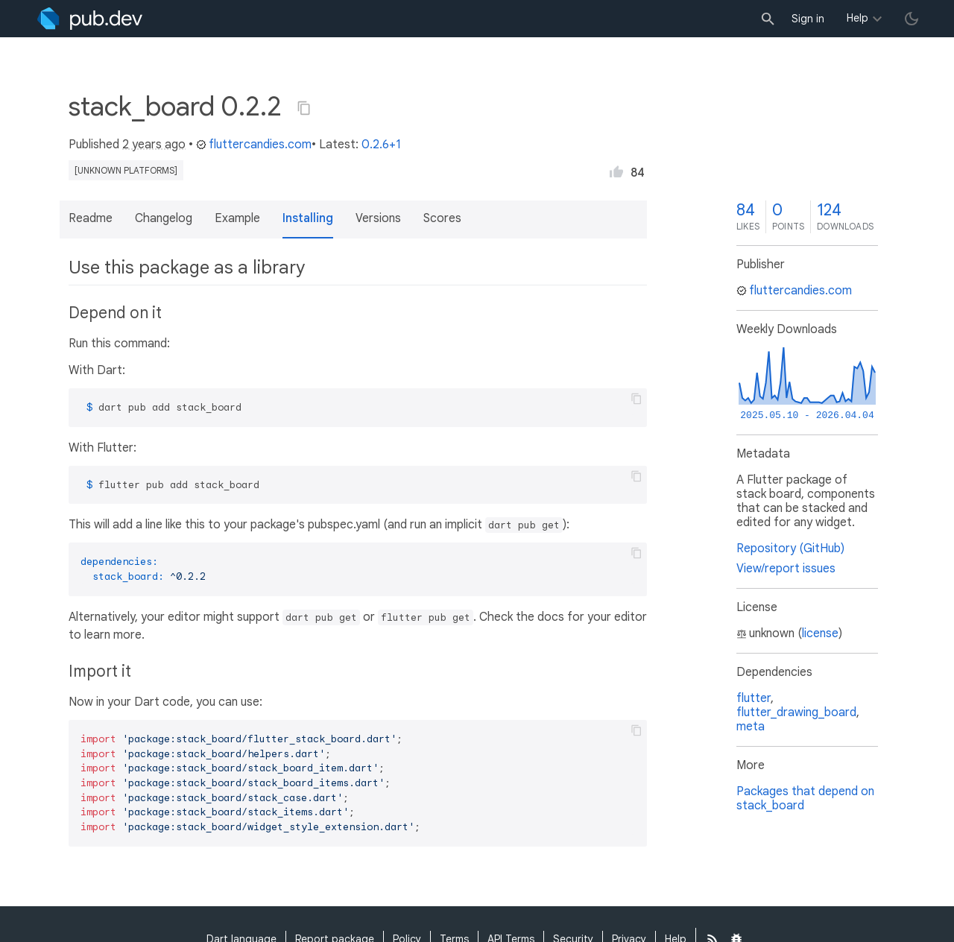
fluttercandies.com (254, 144)
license (820, 633)
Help (857, 18)
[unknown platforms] (126, 170)
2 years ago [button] (154, 144)
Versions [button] (378, 218)
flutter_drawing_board (796, 712)
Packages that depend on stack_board (805, 798)
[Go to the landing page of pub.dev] (89, 18)
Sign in (808, 18)
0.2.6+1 (381, 144)
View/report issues (785, 568)
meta (750, 726)
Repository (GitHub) (790, 548)
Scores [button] (442, 218)
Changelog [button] (163, 218)
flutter (753, 698)
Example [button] (237, 218)
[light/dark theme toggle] (911, 19)
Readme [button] (91, 218)
